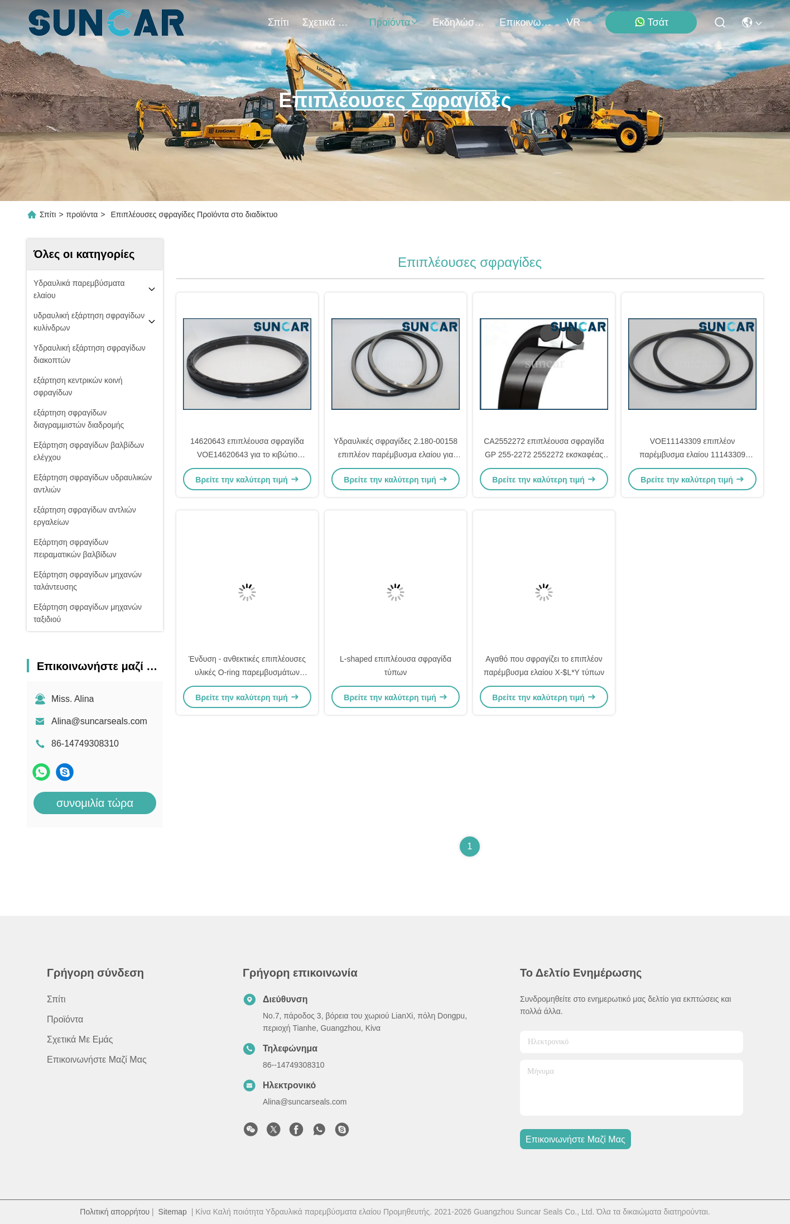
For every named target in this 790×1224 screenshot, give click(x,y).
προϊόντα (394, 22)
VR (573, 22)
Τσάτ (651, 22)
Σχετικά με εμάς (329, 22)
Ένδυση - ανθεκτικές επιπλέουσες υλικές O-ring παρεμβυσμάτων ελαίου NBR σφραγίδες (247, 672)
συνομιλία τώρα (94, 803)
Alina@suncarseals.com (99, 721)
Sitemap (172, 1211)
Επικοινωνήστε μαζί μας (526, 22)
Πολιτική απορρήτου (115, 1211)
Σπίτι (278, 22)
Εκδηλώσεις (459, 22)
